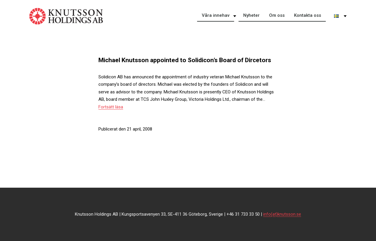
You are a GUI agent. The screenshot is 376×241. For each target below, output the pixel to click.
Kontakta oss (307, 15)
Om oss (277, 15)
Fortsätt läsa (110, 107)
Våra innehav (215, 15)
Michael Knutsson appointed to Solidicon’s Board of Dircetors (184, 60)
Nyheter (251, 15)
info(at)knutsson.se (282, 214)
